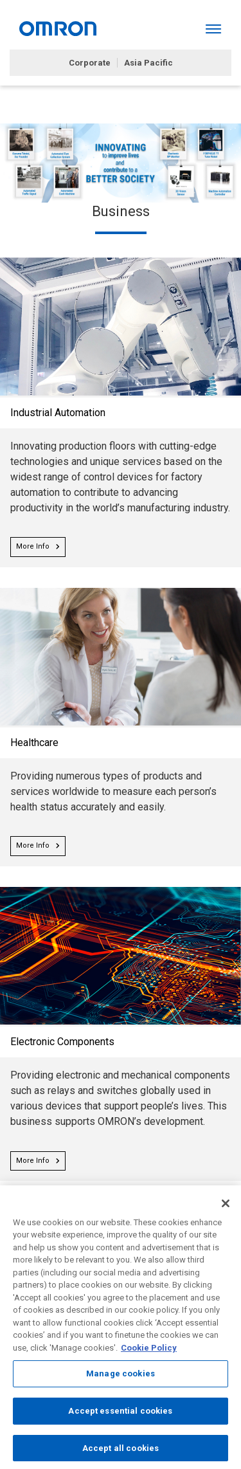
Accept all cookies (120, 1451)
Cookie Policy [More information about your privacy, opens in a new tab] (149, 1351)
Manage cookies (120, 1377)
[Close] (225, 1206)
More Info (38, 546)
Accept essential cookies (120, 1414)
